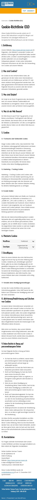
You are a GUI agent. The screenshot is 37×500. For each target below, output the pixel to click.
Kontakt (20, 483)
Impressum (28, 483)
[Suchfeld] (34, 4)
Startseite (4, 21)
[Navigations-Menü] (29, 4)
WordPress (22, 498)
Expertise (19, 481)
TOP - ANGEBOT (28, 11)
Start (4, 481)
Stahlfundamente (29, 481)
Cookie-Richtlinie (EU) (27, 486)
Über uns (11, 481)
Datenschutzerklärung (11, 486)
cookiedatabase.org (7, 472)
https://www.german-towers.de (22, 50)
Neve (3, 498)
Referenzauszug (10, 483)
